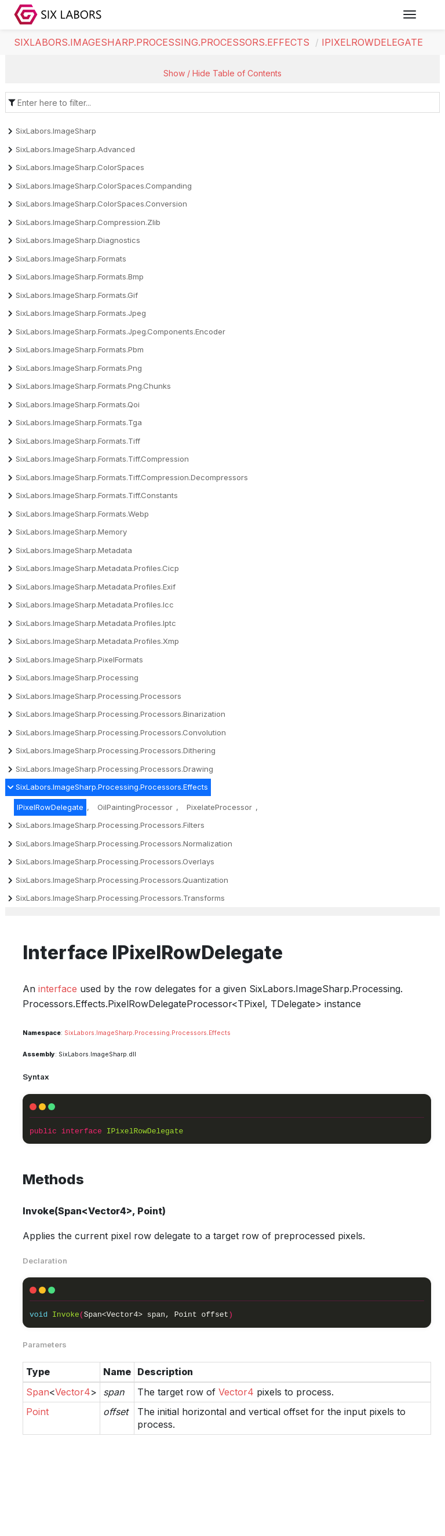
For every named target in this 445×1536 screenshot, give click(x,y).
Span (37, 1392)
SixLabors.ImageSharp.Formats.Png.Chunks (93, 386)
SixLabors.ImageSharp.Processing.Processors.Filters (110, 825)
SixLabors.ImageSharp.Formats (71, 258)
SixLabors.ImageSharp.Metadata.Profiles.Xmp (97, 641)
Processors (189, 1033)
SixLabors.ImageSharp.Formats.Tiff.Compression (102, 458)
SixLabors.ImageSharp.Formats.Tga (79, 422)
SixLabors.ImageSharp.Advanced (75, 149)
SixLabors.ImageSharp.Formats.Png (79, 368)
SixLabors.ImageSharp (56, 130)
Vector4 (72, 1392)
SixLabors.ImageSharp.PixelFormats (79, 659)
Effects (220, 1033)
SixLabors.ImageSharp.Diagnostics (78, 240)
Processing (152, 1033)
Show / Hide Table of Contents (222, 73)
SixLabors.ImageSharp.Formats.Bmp (80, 276)
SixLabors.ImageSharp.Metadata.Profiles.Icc (95, 604)
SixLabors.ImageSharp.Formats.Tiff (78, 440)
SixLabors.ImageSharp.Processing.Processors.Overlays (115, 861)
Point (37, 1411)
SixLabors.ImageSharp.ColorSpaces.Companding (104, 185)
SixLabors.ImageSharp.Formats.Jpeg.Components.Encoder (120, 331)
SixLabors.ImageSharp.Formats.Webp (82, 513)
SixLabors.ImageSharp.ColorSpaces (80, 167)
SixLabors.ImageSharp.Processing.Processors (98, 696)
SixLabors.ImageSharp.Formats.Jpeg (81, 313)
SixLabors (79, 1033)
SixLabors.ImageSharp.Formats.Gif (77, 295)
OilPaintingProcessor (135, 807)
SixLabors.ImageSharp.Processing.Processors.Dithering (116, 750)
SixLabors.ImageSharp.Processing (77, 677)
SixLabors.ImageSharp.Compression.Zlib (88, 222)
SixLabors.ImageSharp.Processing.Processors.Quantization (122, 880)
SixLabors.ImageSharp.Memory (71, 531)
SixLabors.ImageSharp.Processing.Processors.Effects (161, 42)
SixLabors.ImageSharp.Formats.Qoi (78, 404)
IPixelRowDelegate (372, 42)
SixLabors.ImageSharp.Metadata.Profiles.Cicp (97, 568)
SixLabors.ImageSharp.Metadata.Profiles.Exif (96, 586)
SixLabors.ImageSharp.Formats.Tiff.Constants (97, 495)
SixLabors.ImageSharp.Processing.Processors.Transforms (120, 898)
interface (57, 988)
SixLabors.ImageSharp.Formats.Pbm (80, 349)
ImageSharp (114, 1033)
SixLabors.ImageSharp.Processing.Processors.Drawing (114, 768)
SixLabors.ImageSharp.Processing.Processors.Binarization (120, 714)
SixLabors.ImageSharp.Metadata (74, 550)
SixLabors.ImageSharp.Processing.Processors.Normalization (124, 843)
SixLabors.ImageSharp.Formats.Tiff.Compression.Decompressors (132, 477)
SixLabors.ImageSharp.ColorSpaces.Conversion (101, 203)
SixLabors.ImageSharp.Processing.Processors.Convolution (121, 732)
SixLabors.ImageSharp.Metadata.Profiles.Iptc (96, 623)
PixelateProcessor (219, 807)
